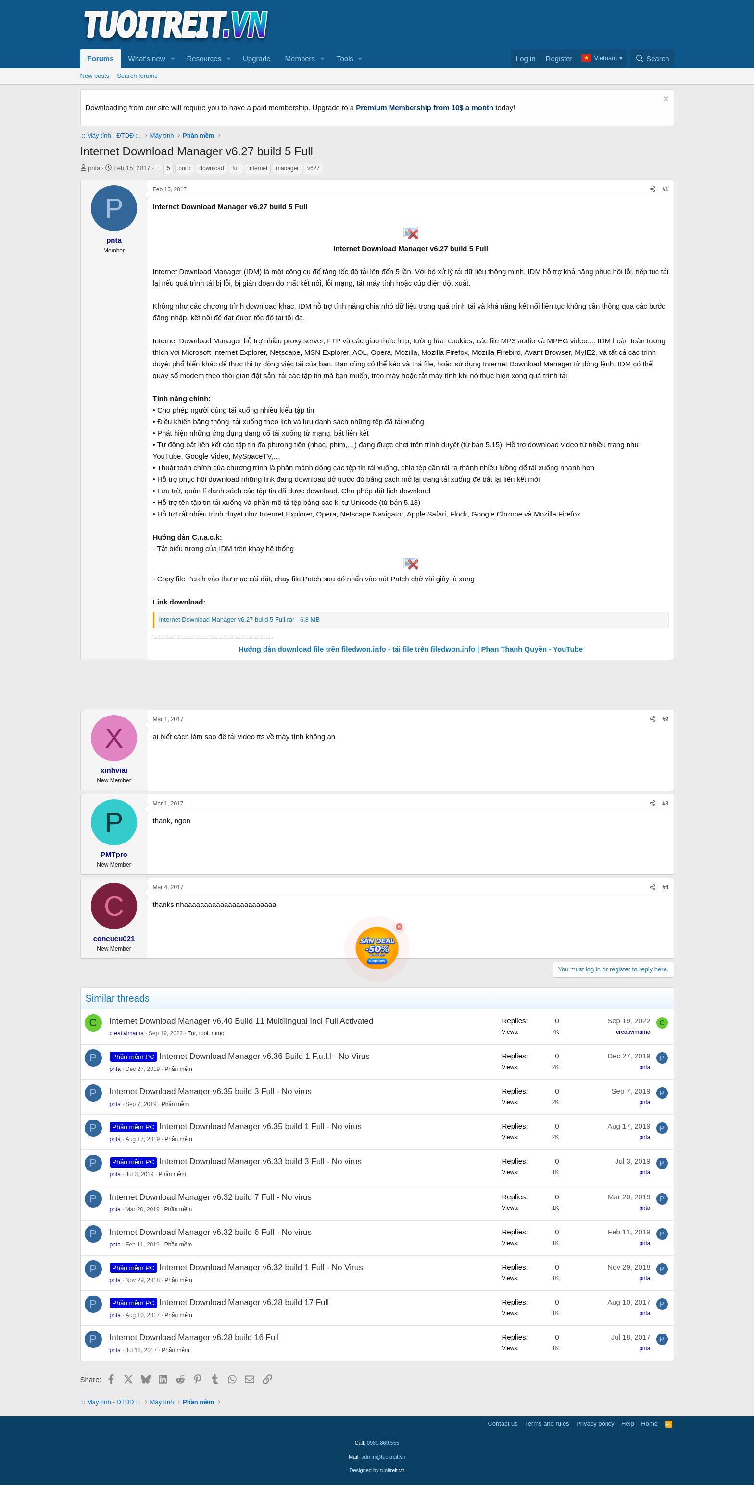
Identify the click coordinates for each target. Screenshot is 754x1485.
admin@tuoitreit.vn (383, 1457)
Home (649, 1423)
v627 (313, 168)
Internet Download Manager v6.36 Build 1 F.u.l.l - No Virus (265, 1056)
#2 (665, 719)
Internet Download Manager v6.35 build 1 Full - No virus (261, 1126)
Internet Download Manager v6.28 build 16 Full (194, 1337)
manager (287, 168)
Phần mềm (178, 1069)
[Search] (652, 58)
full (235, 168)
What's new (146, 58)
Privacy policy (595, 1423)
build (184, 168)
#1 (665, 189)
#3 (665, 803)
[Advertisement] (499, 24)
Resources (204, 58)
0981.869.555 (383, 1443)
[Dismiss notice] (665, 100)
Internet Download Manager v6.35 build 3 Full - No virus (211, 1091)
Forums (101, 58)
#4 (665, 887)
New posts (95, 75)
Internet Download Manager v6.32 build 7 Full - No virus (211, 1197)
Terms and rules (547, 1423)
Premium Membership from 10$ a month (424, 107)
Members (300, 58)
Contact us (502, 1423)
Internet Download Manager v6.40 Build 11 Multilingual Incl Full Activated (242, 1021)
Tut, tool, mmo (206, 1033)
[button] (172, 58)
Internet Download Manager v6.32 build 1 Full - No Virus (261, 1267)
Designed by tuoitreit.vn (377, 1470)
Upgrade (257, 58)
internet (257, 168)
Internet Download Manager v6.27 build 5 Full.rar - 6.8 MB (239, 619)
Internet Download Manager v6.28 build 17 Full (244, 1302)
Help (627, 1423)
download (211, 168)
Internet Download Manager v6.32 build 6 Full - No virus (211, 1232)
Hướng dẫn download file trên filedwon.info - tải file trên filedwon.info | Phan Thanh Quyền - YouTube (411, 649)
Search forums (137, 75)
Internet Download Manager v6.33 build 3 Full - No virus (261, 1161)
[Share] (652, 190)
